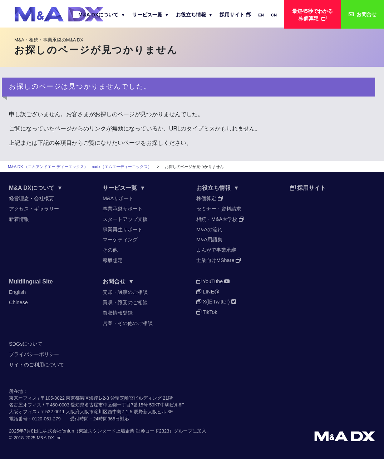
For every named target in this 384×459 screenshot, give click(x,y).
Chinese (18, 302)
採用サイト (235, 15)
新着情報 (19, 219)
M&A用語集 (209, 239)
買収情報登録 (118, 313)
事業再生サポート (123, 229)
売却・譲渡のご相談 (125, 292)
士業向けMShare (218, 260)
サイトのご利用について (36, 364)
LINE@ (208, 292)
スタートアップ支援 (125, 219)
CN (274, 15)
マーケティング (120, 239)
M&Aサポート (118, 198)
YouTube (213, 281)
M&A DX (45, 437)
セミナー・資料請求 (218, 209)
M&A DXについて (101, 15)
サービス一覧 (150, 15)
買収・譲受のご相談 (125, 302)
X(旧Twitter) (216, 302)
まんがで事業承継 (216, 250)
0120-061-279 (46, 418)
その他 (110, 250)
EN (261, 15)
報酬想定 (113, 260)
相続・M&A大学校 (220, 219)
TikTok (206, 312)
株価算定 (209, 198)
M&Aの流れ (209, 229)
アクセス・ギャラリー (34, 209)
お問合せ (118, 281)
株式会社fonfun (58, 431)
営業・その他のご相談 (128, 323)
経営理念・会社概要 (31, 198)
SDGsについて (26, 344)
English (17, 292)
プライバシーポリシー (34, 354)
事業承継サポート (123, 209)
